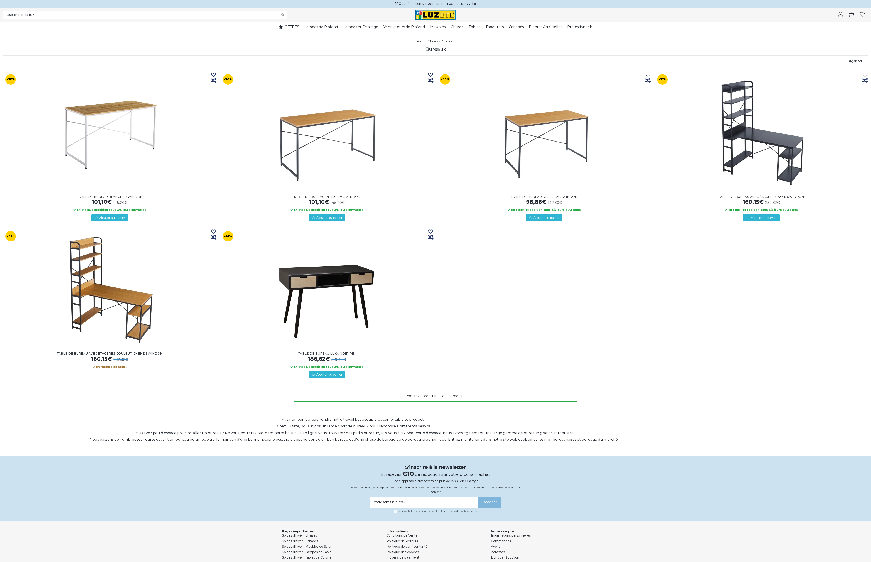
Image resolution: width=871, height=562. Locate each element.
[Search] (282, 15)
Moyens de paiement (403, 557)
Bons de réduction (505, 557)
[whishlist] (862, 14)
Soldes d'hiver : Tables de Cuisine (306, 557)
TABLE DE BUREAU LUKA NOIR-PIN (327, 354)
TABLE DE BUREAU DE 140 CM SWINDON (327, 197)
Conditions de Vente (402, 535)
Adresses (498, 552)
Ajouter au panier (109, 218)
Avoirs (495, 546)
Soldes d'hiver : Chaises (299, 535)
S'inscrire (468, 4)
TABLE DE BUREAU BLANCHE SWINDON (110, 197)
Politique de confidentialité (407, 546)
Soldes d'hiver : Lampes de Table (306, 552)
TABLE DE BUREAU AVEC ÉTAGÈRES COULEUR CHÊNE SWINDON (110, 354)
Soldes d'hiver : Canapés (300, 541)
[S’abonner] (489, 502)
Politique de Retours (402, 541)
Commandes (501, 541)
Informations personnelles (511, 535)
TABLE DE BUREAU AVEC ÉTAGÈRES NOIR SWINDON (761, 197)
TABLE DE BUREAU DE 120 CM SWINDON (544, 197)
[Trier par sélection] (856, 61)
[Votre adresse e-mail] (423, 502)
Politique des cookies (403, 552)
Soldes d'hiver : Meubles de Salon (307, 546)
